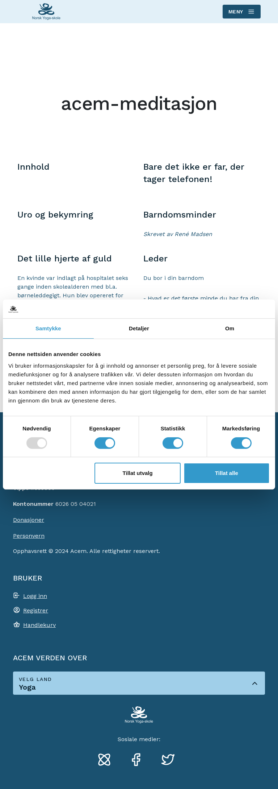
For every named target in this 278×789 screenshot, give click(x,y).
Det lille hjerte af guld (64, 258)
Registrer (35, 610)
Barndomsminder (179, 215)
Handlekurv (39, 624)
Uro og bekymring (55, 215)
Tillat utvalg (138, 473)
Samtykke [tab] (48, 328)
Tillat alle (226, 473)
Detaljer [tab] (139, 328)
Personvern (29, 535)
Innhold (33, 167)
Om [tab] (229, 328)
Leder (155, 258)
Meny (241, 12)
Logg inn (35, 595)
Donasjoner (28, 519)
